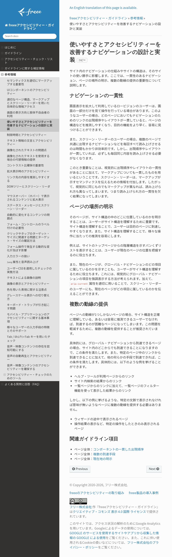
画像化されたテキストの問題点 (27, 150)
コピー (82, 60)
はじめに (8, 47)
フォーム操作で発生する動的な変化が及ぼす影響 (28, 248)
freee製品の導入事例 (144, 492)
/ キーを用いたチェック (28, 338)
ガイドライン (11, 53)
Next (154, 469)
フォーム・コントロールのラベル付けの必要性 (28, 226)
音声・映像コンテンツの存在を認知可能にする (28, 348)
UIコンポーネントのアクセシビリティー (28, 91)
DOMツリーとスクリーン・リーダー (28, 188)
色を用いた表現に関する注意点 (27, 289)
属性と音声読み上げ (22, 262)
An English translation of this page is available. (103, 7)
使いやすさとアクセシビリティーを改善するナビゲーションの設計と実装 (29, 125)
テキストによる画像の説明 (24, 277)
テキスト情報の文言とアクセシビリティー (29, 142)
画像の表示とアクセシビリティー (28, 283)
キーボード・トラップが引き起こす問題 (28, 306)
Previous (80, 469)
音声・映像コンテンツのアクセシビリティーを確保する (28, 367)
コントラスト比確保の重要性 (25, 165)
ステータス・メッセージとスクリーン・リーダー (28, 207)
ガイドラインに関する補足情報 (22, 68)
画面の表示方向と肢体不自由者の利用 (28, 114)
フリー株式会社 (81, 506)
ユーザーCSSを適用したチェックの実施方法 (29, 270)
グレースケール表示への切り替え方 (28, 297)
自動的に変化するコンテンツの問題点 (28, 216)
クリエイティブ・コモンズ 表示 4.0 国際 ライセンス (109, 511)
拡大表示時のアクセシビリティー (28, 171)
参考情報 (8, 74)
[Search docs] (30, 36)
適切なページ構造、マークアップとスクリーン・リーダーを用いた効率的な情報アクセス (28, 102)
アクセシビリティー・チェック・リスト (27, 61)
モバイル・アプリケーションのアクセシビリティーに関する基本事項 (28, 317)
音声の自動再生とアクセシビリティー (29, 357)
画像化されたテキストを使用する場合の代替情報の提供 (28, 157)
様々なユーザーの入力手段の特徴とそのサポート (28, 329)
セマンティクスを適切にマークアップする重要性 (29, 82)
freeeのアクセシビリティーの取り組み (97, 492)
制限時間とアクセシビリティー (26, 135)
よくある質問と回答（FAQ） (21, 384)
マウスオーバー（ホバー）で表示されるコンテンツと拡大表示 (28, 197)
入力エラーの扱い (18, 256)
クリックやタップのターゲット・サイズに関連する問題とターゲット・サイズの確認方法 (28, 237)
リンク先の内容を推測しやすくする (28, 179)
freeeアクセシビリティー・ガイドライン (31, 27)
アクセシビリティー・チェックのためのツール (28, 376)
